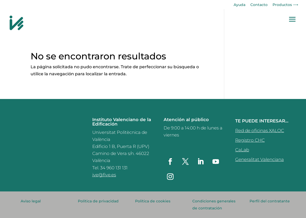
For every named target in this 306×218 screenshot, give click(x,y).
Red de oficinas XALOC (259, 130)
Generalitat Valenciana (259, 159)
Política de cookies (152, 201)
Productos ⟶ (285, 5)
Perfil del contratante (270, 201)
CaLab (242, 149)
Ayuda (239, 5)
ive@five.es (104, 174)
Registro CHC (250, 140)
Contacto (259, 5)
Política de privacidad (98, 201)
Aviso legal (31, 201)
